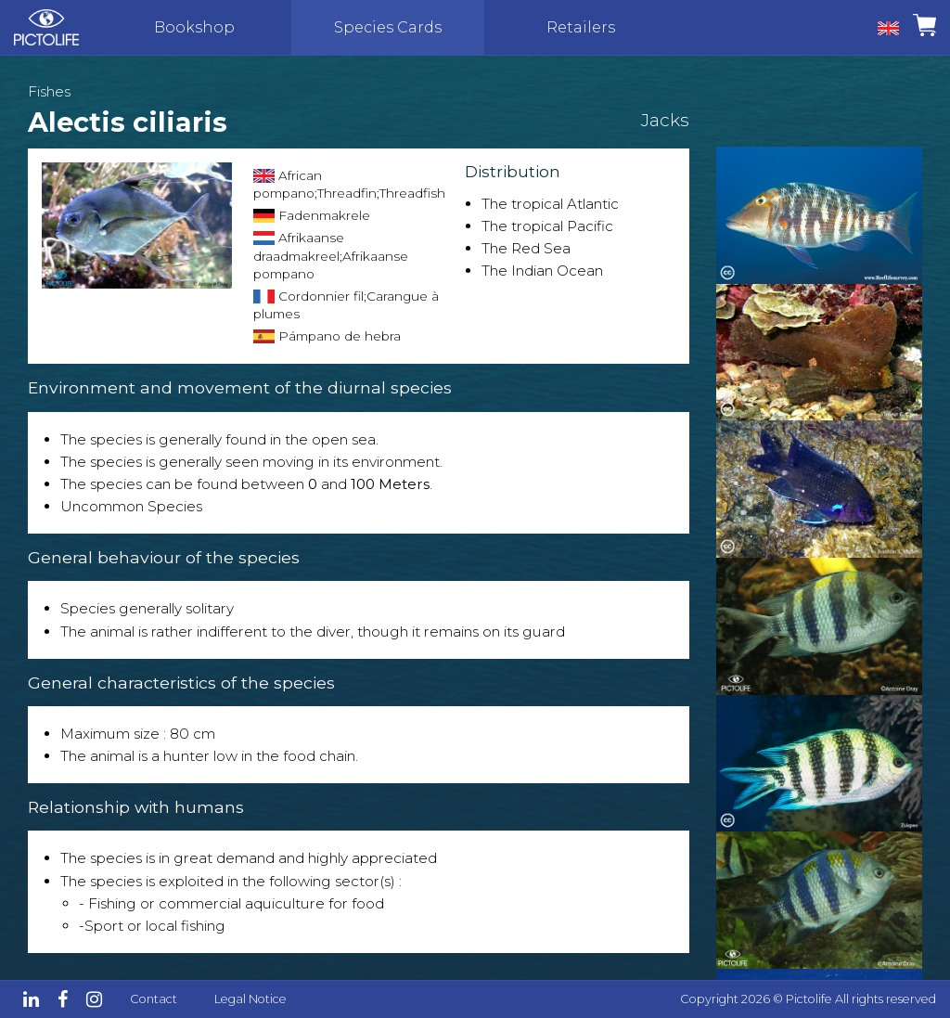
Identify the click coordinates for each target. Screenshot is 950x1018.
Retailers (580, 27)
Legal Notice (250, 999)
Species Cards (388, 27)
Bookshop (194, 27)
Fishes (49, 91)
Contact (153, 999)
